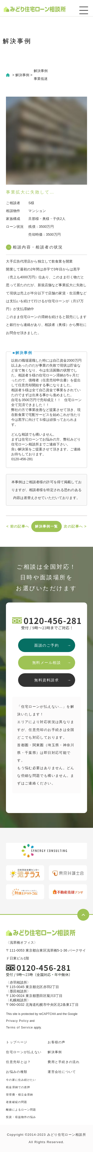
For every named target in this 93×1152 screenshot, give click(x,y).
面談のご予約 (46, 645)
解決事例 (55, 1052)
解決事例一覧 (46, 526)
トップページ (16, 1042)
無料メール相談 (46, 662)
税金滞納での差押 (18, 1087)
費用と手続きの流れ (64, 1062)
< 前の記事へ (17, 526)
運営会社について (62, 1072)
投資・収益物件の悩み (21, 1117)
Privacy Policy (17, 1021)
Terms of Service (19, 1027)
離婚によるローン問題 (21, 1109)
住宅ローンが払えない (23, 1052)
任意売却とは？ (18, 1062)
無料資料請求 (46, 680)
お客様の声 (56, 1042)
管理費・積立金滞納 (19, 1094)
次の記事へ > (75, 526)
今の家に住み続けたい (21, 1079)
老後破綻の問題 (16, 1101)
